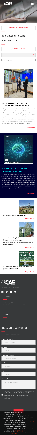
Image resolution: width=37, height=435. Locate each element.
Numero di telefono (7, 355)
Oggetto (4, 371)
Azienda (4, 347)
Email (3, 363)
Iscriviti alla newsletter (18, 27)
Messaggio (5, 379)
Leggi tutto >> (31, 127)
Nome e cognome (7, 339)
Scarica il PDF (18, 49)
